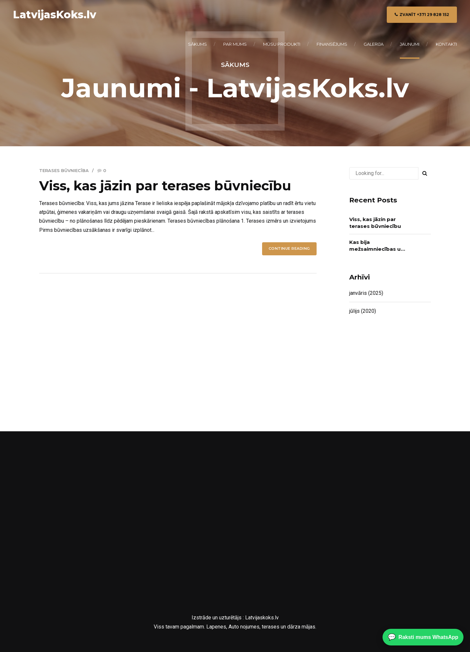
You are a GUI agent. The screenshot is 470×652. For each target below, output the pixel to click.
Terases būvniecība (64, 170)
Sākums (197, 44)
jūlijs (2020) (362, 311)
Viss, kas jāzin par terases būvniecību (165, 186)
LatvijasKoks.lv (54, 14)
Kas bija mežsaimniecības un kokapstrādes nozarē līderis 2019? (376, 246)
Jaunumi (409, 44)
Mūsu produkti (281, 44)
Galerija (374, 44)
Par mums (235, 44)
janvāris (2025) (366, 293)
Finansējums (332, 44)
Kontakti (446, 44)
